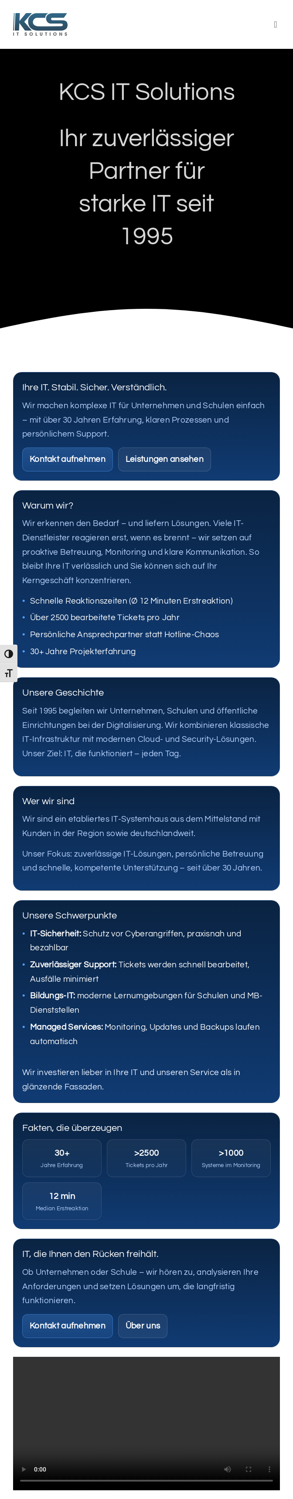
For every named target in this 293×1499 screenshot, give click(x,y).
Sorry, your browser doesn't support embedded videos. (146, 1423)
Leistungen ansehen (165, 459)
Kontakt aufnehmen (68, 459)
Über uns (143, 1325)
